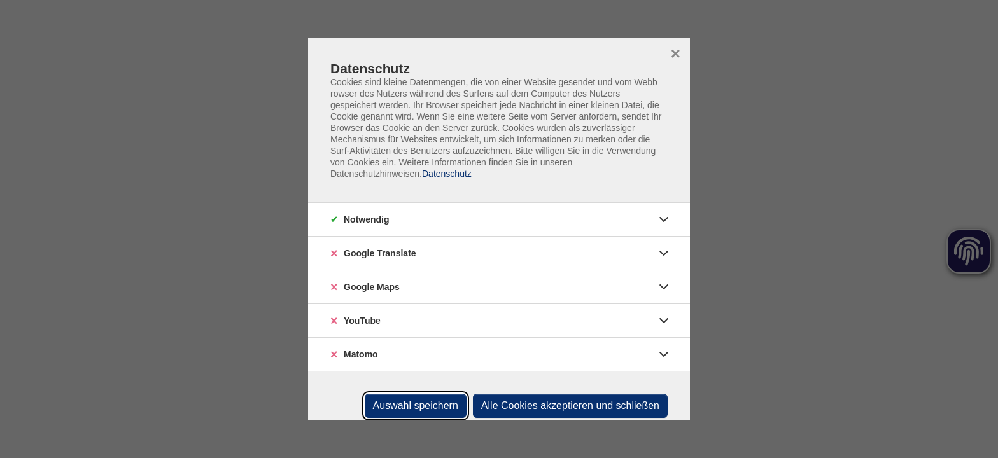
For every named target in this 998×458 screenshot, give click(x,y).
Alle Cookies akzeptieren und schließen (570, 405)
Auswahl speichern (415, 405)
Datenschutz (447, 174)
